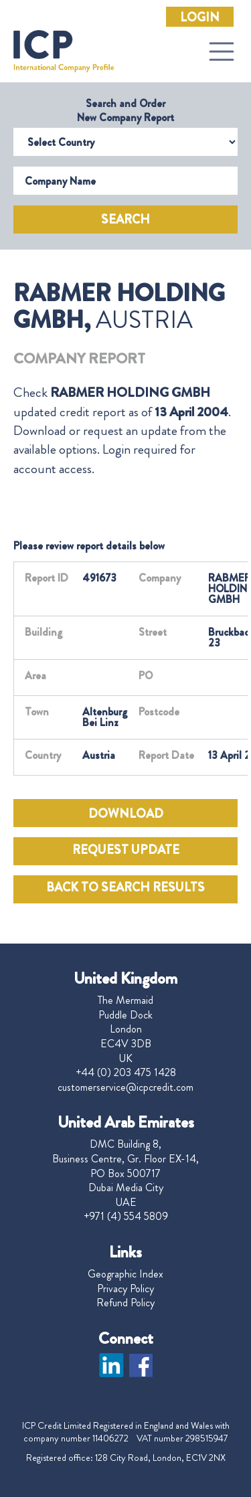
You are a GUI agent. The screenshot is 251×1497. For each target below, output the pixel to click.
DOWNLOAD (125, 813)
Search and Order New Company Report (125, 110)
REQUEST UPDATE (125, 850)
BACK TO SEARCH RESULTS (125, 887)
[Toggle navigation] (221, 51)
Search (125, 219)
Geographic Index (125, 1274)
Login (200, 17)
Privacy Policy (125, 1289)
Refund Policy (125, 1303)
